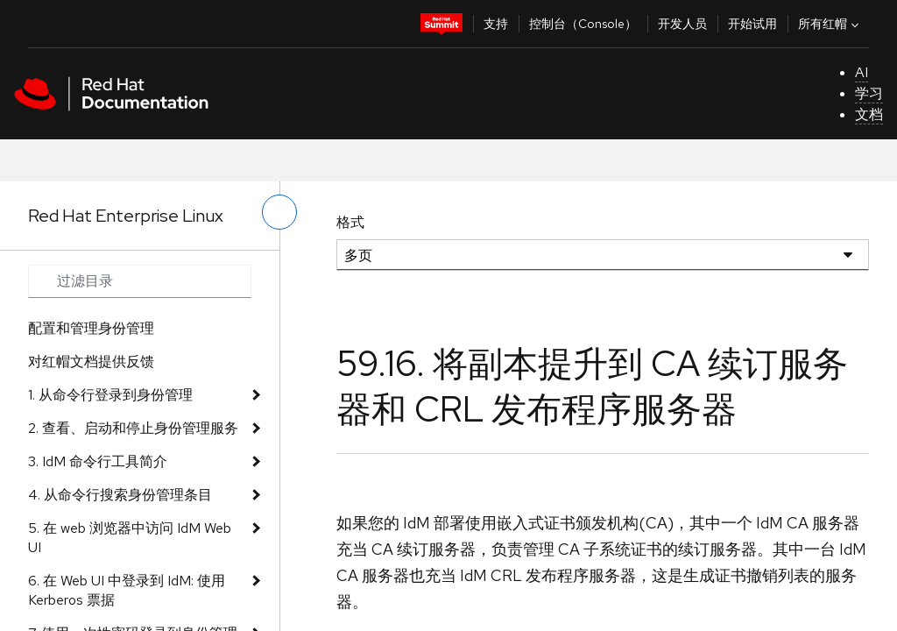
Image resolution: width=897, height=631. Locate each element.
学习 (869, 93)
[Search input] (139, 281)
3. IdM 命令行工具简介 (97, 461)
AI (861, 72)
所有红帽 (830, 24)
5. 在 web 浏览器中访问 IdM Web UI (129, 538)
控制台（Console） (583, 24)
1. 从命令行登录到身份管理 (110, 395)
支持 (496, 24)
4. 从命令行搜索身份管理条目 (120, 495)
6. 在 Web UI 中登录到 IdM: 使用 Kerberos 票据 (126, 590)
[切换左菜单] (279, 212)
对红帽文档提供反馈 (91, 361)
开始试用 (752, 24)
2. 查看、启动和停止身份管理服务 (133, 428)
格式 (350, 222)
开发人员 (682, 24)
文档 (869, 114)
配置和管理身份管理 (91, 328)
